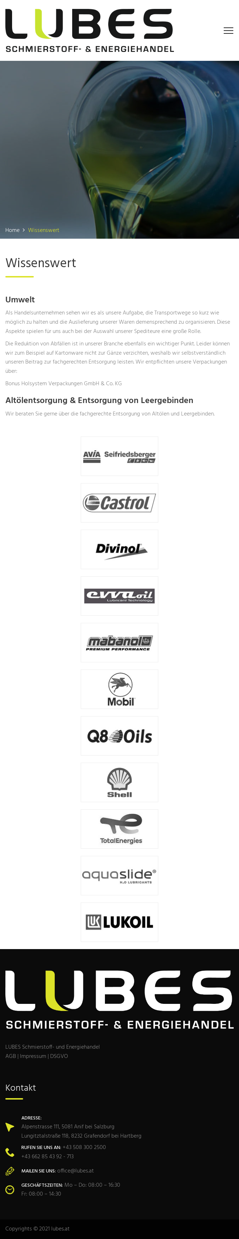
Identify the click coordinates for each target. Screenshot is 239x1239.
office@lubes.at (75, 1171)
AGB (10, 1056)
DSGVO (59, 1056)
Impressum (33, 1056)
